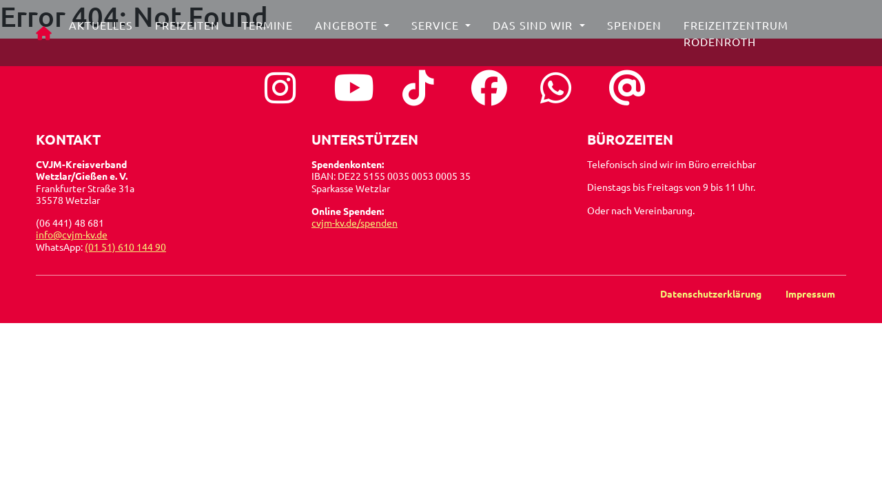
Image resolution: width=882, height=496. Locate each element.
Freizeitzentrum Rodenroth (738, 38)
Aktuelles (104, 30)
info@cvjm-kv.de (71, 234)
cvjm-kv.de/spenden (354, 222)
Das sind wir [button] (538, 30)
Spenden (637, 30)
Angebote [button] (351, 30)
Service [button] (440, 30)
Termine (270, 30)
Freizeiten (190, 30)
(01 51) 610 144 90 (125, 246)
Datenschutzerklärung (711, 293)
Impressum (810, 293)
